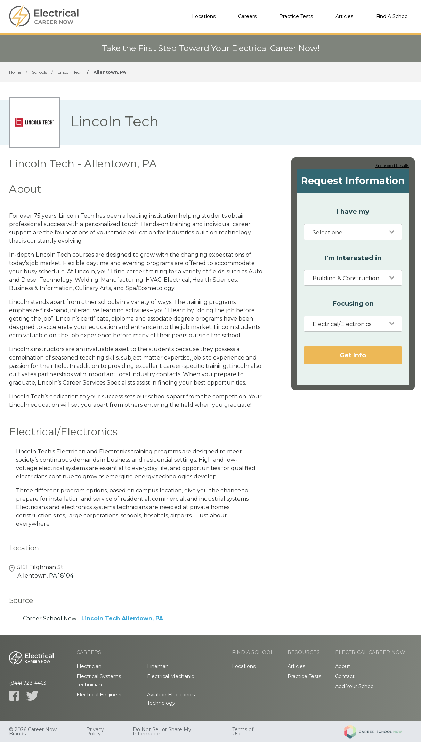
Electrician (89, 666)
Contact (345, 676)
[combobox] (353, 232)
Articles (344, 16)
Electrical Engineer (99, 695)
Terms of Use (242, 731)
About (342, 666)
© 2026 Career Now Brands (33, 731)
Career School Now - (93, 618)
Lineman (158, 666)
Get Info (353, 355)
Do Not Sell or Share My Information (162, 731)
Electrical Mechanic (170, 676)
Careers (247, 16)
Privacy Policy (95, 731)
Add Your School (355, 686)
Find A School (392, 16)
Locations (204, 16)
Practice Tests (296, 16)
